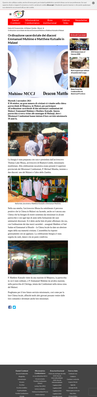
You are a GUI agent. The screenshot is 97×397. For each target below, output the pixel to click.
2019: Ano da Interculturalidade (57, 377)
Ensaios (21, 382)
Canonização (22, 379)
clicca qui (50, 5)
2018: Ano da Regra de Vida (57, 373)
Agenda (73, 385)
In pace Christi (73, 382)
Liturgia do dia (73, 388)
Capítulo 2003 (57, 385)
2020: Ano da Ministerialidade (57, 381)
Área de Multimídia (22, 373)
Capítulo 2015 (57, 391)
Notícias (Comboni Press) (40, 392)
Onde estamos (40, 394)
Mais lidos (73, 393)
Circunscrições (19, 28)
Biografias (22, 376)
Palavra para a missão (73, 390)
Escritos (21, 385)
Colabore (73, 376)
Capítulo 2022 (57, 394)
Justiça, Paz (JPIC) (40, 386)
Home (10, 28)
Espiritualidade (22, 390)
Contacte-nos (73, 373)
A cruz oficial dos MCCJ (40, 376)
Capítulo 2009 (57, 388)
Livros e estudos (40, 389)
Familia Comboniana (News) (40, 382)
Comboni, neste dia (73, 379)
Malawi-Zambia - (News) (34, 28)
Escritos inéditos (22, 388)
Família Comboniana (21, 393)
